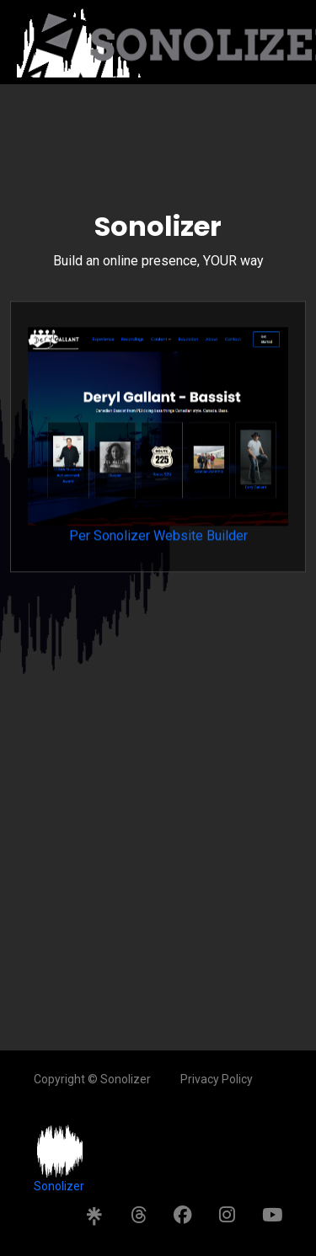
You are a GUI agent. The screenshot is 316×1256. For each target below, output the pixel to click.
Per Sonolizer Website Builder (158, 443)
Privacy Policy (216, 1079)
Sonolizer (59, 1186)
